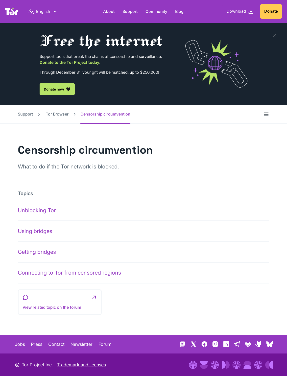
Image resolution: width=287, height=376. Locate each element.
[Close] (274, 36)
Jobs (20, 344)
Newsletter (82, 344)
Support (130, 11)
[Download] (240, 11)
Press (36, 344)
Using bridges (35, 231)
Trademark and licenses (81, 364)
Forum (105, 344)
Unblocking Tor (37, 210)
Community (156, 11)
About (109, 11)
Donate (271, 11)
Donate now (57, 89)
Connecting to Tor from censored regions (69, 272)
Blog (179, 11)
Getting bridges (37, 252)
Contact (56, 344)
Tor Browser (57, 114)
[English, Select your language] (43, 11)
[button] (60, 302)
